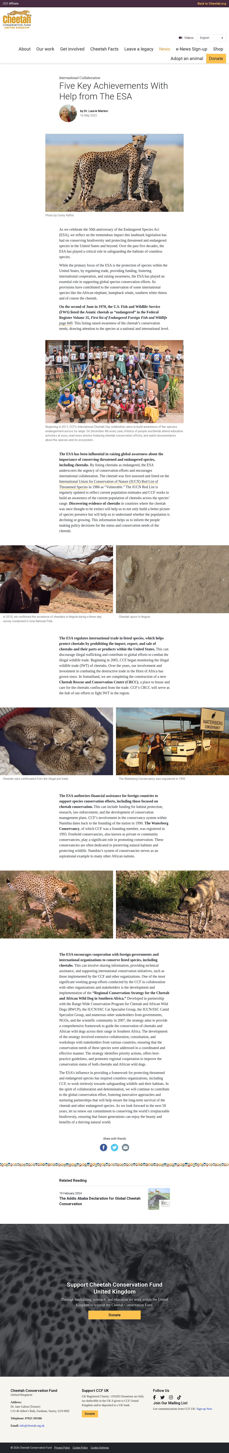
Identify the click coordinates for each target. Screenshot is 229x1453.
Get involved (72, 49)
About (25, 49)
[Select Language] (211, 37)
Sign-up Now (204, 1408)
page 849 (66, 323)
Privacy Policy (62, 1447)
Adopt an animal (187, 58)
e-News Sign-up (191, 49)
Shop (218, 49)
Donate (216, 58)
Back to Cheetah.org (212, 3)
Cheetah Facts (104, 49)
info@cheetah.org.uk (32, 1425)
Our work (45, 49)
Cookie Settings (100, 1447)
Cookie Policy (80, 1447)
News (164, 49)
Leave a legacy (138, 49)
